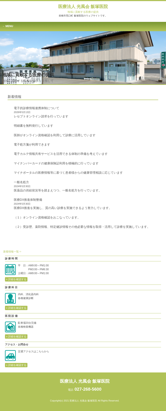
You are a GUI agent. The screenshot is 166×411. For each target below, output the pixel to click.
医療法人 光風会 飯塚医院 (83, 8)
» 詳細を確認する (16, 279)
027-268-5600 (88, 389)
